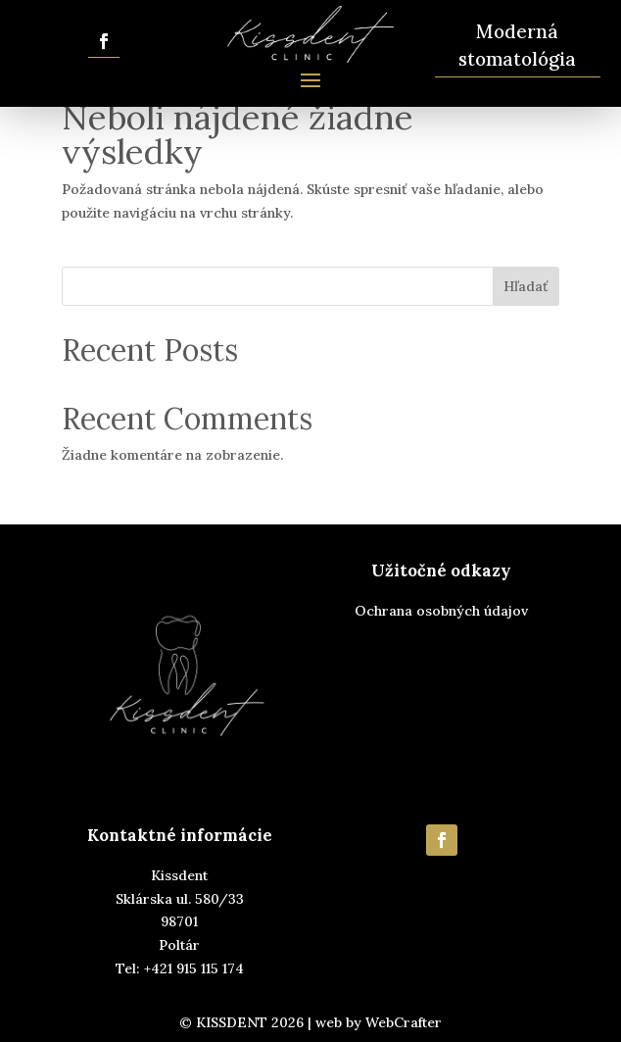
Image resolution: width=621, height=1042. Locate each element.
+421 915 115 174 (194, 968)
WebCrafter (403, 1022)
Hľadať (526, 286)
